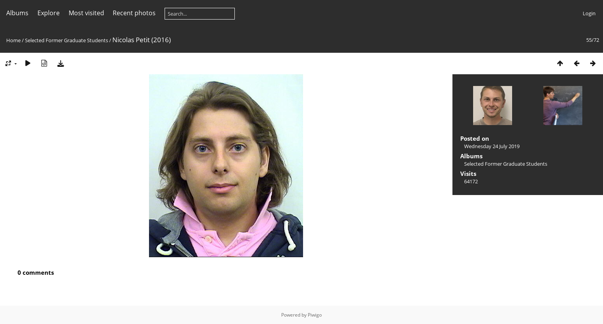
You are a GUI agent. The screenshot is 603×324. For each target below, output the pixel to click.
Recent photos (134, 13)
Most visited (86, 13)
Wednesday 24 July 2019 (492, 146)
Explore (48, 13)
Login (589, 13)
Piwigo (315, 314)
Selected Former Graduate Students (66, 40)
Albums (17, 13)
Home (13, 40)
